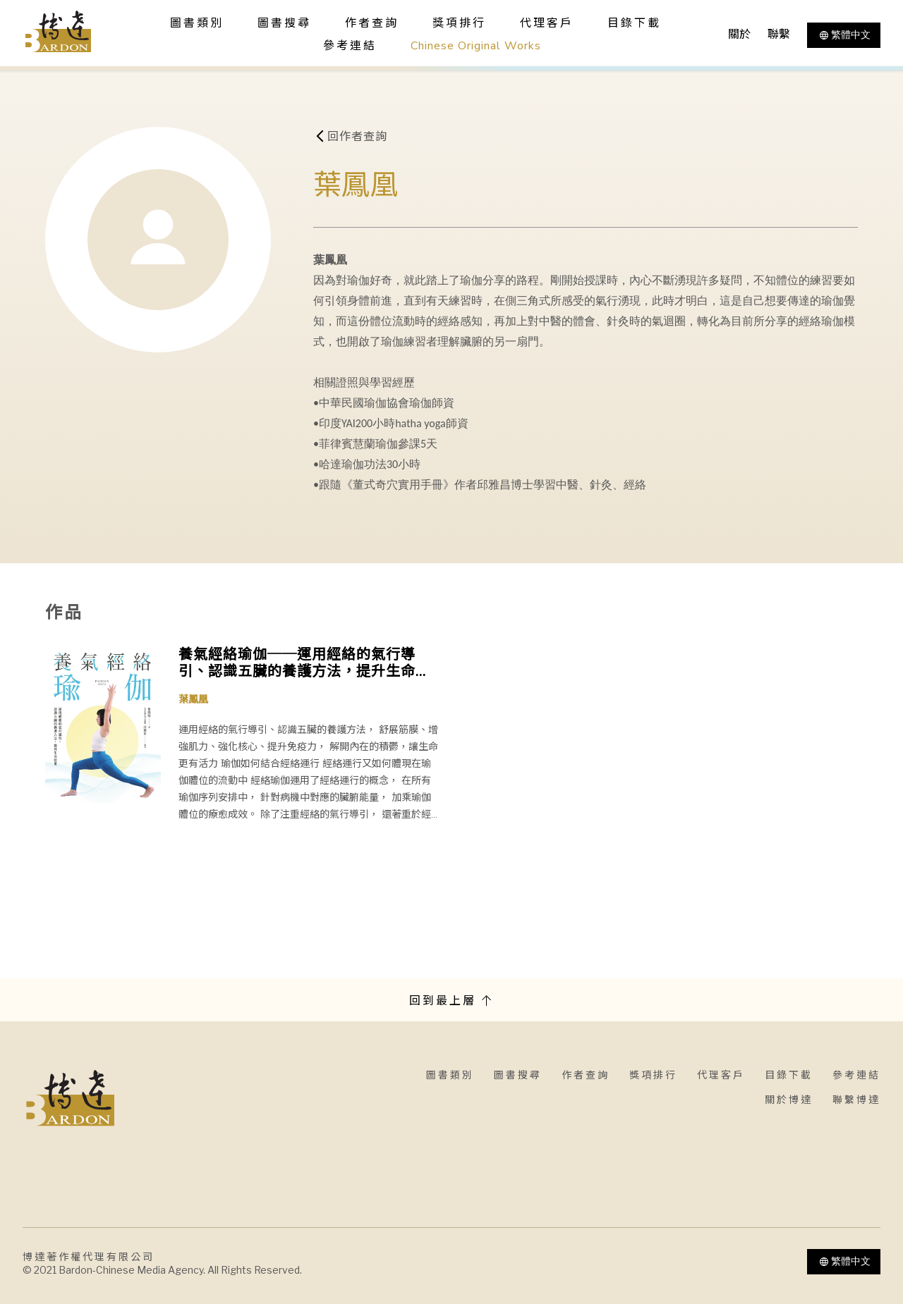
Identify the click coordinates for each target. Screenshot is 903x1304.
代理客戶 (547, 23)
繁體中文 (844, 35)
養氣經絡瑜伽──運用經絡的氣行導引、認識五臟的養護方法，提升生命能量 (304, 663)
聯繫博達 (856, 1100)
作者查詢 (372, 23)
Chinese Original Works (476, 46)
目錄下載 (634, 23)
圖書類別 (450, 1075)
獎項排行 (459, 23)
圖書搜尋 (518, 1075)
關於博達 (789, 1100)
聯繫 (779, 34)
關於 (739, 34)
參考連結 (350, 46)
